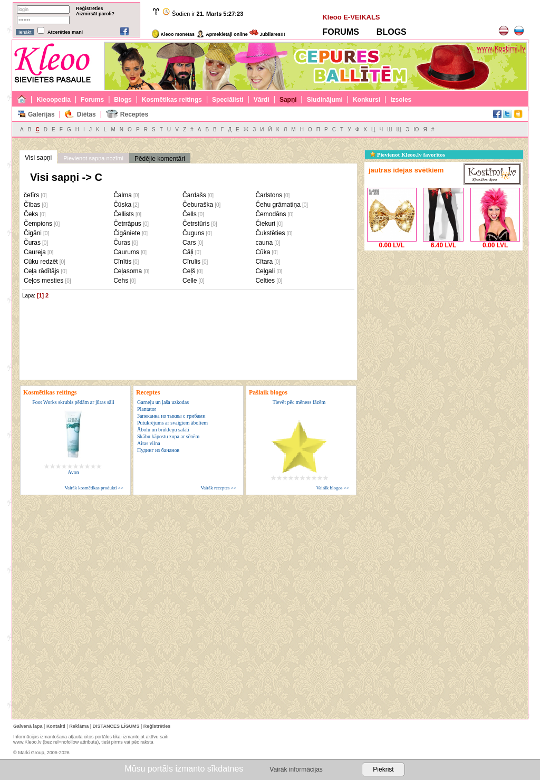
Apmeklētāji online (222, 34)
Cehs (120, 280)
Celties (265, 280)
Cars (189, 242)
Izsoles (400, 99)
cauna (264, 242)
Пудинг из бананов (158, 450)
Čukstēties (270, 233)
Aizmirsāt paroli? (95, 13)
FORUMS (340, 31)
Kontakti (55, 726)
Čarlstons (268, 195)
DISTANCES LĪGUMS (116, 726)
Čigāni (33, 233)
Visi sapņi (38, 157)
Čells (189, 214)
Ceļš (188, 271)
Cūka (262, 252)
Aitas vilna (148, 443)
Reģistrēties (89, 8)
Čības (32, 204)
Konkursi (366, 99)
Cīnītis (122, 261)
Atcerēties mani (65, 32)
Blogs (122, 99)
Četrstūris (195, 223)
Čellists (123, 214)
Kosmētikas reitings (172, 99)
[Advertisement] (443, 319)
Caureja (35, 252)
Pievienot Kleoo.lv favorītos (407, 154)
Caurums (126, 252)
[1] (40, 295)
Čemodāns (270, 214)
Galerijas (41, 114)
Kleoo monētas (173, 34)
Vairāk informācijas (295, 769)
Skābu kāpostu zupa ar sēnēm (168, 436)
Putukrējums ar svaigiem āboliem (172, 423)
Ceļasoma (127, 271)
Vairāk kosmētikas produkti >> (94, 487)
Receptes (134, 114)
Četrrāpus (127, 223)
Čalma (122, 195)
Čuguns (193, 233)
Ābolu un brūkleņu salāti (163, 429)
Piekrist (383, 769)
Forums (92, 99)
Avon (73, 472)
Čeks (31, 214)
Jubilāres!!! (267, 34)
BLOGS (392, 31)
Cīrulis (191, 261)
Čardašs (194, 195)
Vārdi (261, 99)
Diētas (86, 114)
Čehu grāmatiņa (277, 204)
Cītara (264, 261)
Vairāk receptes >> (218, 487)
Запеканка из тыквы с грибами (171, 416)
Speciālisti (227, 99)
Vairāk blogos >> (332, 487)
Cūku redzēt (41, 261)
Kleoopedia (53, 99)
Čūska (122, 204)
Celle (189, 280)
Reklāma (79, 726)
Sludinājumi (325, 99)
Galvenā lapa (28, 726)
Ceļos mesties (43, 280)
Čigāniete (126, 233)
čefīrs (31, 195)
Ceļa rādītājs (41, 271)
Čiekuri (265, 223)
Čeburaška (197, 204)
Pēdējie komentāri (159, 158)
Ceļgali (265, 271)
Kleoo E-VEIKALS (351, 17)
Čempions (38, 223)
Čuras (32, 242)
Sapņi (288, 99)
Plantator (146, 409)
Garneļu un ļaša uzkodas (163, 402)
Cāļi (188, 252)
